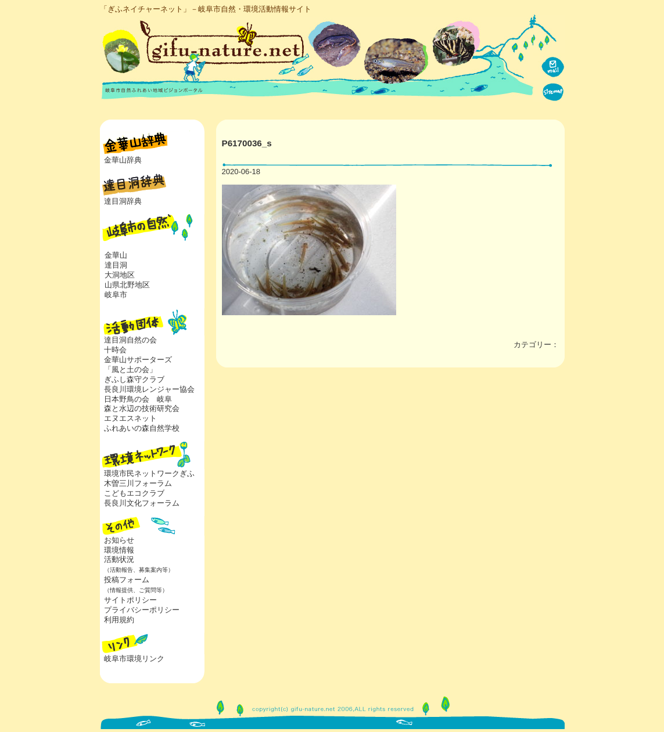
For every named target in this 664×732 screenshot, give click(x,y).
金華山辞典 (123, 160)
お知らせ (119, 540)
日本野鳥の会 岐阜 (138, 399)
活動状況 (137, 564)
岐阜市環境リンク (134, 658)
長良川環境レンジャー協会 (149, 389)
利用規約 (119, 619)
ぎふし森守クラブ (134, 379)
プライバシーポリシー (142, 609)
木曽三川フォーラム (138, 483)
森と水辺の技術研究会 (142, 408)
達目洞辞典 (123, 201)
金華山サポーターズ (138, 359)
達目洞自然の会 (130, 340)
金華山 (116, 255)
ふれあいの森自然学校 (142, 428)
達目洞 (116, 265)
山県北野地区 (127, 284)
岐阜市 (116, 294)
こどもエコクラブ (134, 493)
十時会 (115, 349)
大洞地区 (120, 275)
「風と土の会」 (130, 369)
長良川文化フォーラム (142, 503)
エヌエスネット (130, 418)
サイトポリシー (130, 600)
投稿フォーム (134, 584)
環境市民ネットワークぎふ (149, 473)
